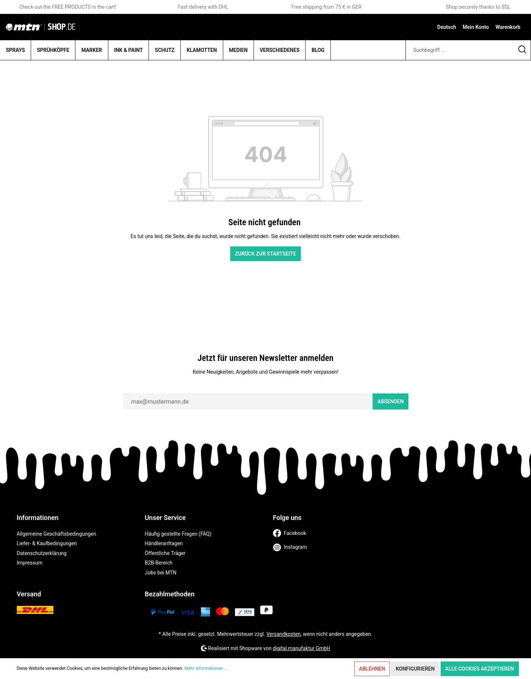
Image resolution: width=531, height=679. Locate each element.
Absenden (390, 401)
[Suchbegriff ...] (459, 50)
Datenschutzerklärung (42, 553)
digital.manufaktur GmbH (301, 648)
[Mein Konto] (475, 27)
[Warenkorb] (508, 27)
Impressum (29, 563)
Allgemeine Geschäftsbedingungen (56, 534)
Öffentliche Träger (165, 553)
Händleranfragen (164, 543)
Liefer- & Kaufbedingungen (47, 543)
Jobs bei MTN (161, 573)
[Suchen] (522, 50)
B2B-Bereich (159, 563)
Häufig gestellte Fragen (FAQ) (178, 534)
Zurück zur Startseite (265, 254)
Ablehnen (372, 669)
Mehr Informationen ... (206, 668)
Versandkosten (283, 634)
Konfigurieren (415, 669)
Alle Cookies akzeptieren (479, 669)
